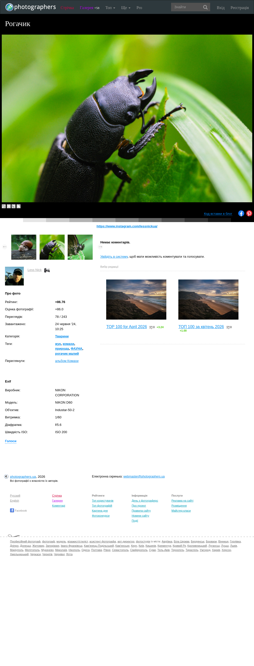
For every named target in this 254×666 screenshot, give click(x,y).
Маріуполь (16, 549)
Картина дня (100, 510)
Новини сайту (140, 515)
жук (58, 344)
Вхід (221, 8)
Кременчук (164, 545)
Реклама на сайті (182, 500)
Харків (216, 549)
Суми (152, 549)
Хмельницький (19, 554)
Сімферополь (139, 549)
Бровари (211, 541)
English (14, 500)
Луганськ (214, 545)
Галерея (89, 8)
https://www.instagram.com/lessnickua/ (127, 226)
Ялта (69, 554)
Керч (134, 545)
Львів (233, 545)
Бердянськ (197, 541)
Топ (110, 8)
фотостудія (143, 541)
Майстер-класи (181, 510)
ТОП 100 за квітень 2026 (201, 327)
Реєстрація (240, 8)
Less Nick (35, 270)
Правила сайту (141, 510)
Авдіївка (167, 541)
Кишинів (151, 545)
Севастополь (120, 549)
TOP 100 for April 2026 (126, 327)
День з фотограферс (145, 500)
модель (61, 541)
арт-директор (126, 541)
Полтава (96, 549)
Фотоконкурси (100, 515)
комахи (68, 344)
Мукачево (47, 549)
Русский (15, 495)
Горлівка (235, 541)
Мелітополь (32, 549)
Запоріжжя (52, 545)
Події (135, 520)
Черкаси (35, 554)
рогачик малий (67, 353)
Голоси (10, 441)
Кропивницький (197, 545)
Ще (126, 8)
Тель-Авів (163, 549)
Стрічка (67, 8)
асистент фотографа (102, 541)
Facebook (18, 510)
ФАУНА (76, 348)
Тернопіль (177, 549)
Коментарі (58, 505)
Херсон (226, 549)
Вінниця (223, 541)
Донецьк (25, 545)
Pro (139, 8)
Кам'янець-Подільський (99, 545)
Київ (141, 545)
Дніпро (14, 545)
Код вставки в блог (218, 214)
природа (62, 348)
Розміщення (179, 505)
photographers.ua (23, 477)
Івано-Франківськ (71, 545)
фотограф (48, 541)
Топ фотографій (102, 505)
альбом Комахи (67, 361)
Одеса (85, 549)
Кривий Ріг (179, 545)
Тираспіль (192, 549)
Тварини (62, 336)
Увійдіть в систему (114, 256)
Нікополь (74, 549)
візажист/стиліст (77, 541)
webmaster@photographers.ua (144, 476)
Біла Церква (181, 541)
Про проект (139, 505)
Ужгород (205, 549)
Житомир (38, 545)
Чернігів (47, 554)
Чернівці (59, 554)
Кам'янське (122, 545)
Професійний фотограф (25, 541)
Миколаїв (61, 549)
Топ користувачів (102, 500)
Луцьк (225, 545)
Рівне (106, 549)
